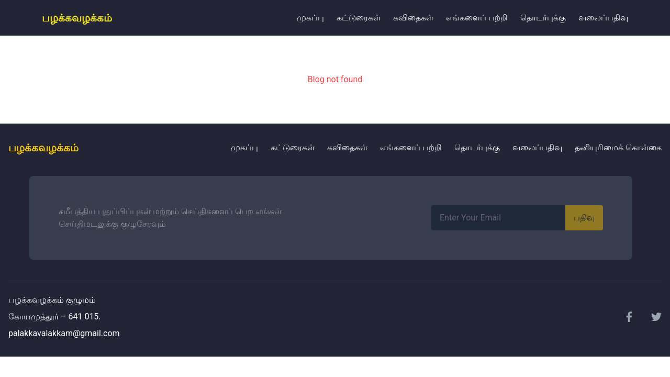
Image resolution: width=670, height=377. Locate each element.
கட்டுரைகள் (359, 18)
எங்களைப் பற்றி (477, 18)
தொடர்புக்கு (543, 18)
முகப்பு (310, 18)
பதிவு (584, 218)
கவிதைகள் (413, 18)
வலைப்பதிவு (603, 18)
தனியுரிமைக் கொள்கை (618, 147)
